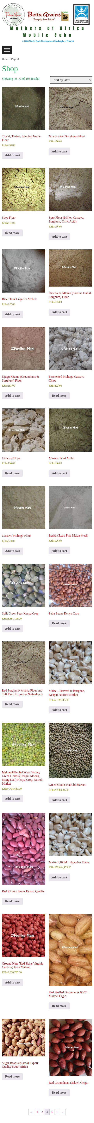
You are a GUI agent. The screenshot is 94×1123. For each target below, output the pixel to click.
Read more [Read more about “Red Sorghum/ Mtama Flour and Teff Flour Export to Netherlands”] (12, 704)
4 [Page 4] (52, 1112)
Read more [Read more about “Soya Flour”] (12, 233)
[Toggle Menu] (7, 50)
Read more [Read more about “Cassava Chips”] (12, 473)
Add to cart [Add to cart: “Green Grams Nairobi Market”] (59, 800)
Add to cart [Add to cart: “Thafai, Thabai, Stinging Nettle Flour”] (12, 155)
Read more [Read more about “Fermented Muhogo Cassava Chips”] (59, 395)
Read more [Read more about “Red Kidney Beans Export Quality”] (12, 901)
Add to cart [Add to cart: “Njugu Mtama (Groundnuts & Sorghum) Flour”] (12, 395)
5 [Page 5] (57, 1112)
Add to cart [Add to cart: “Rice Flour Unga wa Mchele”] (12, 314)
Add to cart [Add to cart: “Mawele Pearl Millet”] (59, 473)
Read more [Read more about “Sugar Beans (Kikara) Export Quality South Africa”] (12, 1076)
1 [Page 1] (37, 1112)
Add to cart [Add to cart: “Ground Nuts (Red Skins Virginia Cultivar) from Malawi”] (12, 982)
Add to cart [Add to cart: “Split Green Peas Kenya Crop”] (12, 628)
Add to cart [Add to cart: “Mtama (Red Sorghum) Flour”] (59, 151)
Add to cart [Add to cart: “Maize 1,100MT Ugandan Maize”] (59, 877)
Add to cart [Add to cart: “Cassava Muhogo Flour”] (12, 551)
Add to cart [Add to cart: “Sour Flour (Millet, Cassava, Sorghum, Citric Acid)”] (59, 236)
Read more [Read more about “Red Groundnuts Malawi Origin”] (59, 1092)
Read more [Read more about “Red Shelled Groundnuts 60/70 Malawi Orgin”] (59, 1005)
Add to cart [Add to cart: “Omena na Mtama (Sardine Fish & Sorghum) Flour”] (59, 312)
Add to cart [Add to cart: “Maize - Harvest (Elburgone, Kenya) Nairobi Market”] (59, 709)
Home (5, 59)
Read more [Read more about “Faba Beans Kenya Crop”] (59, 623)
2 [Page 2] (42, 1112)
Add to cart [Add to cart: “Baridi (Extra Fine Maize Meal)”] (59, 550)
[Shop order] (71, 80)
